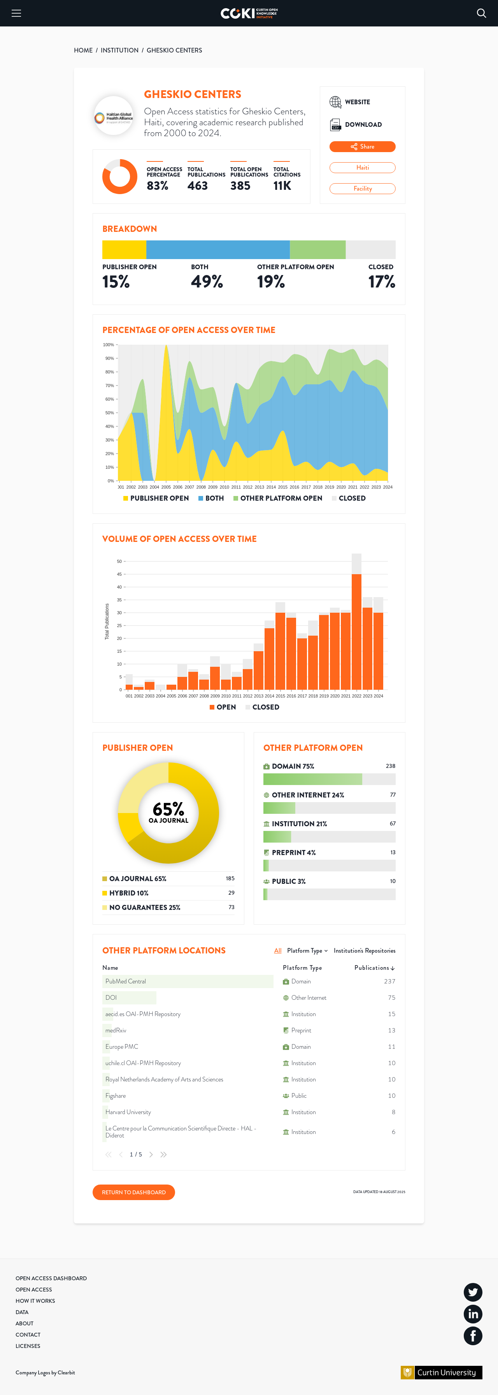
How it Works (35, 1301)
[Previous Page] (121, 1154)
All (278, 950)
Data (22, 1312)
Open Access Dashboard (51, 1278)
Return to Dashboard (134, 1192)
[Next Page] (151, 1154)
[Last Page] (163, 1154)
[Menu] (16, 13)
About (24, 1323)
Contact (28, 1335)
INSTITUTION (120, 50)
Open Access (34, 1289)
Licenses (28, 1346)
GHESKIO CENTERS (174, 50)
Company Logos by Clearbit (45, 1372)
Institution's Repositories (365, 950)
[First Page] (108, 1154)
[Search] (481, 13)
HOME (83, 50)
